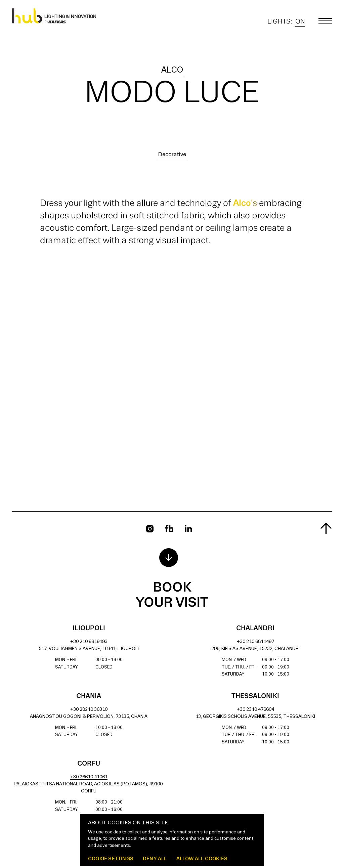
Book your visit (172, 595)
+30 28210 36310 (89, 709)
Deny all (155, 858)
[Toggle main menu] (325, 21)
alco (172, 70)
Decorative (172, 154)
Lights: (286, 21)
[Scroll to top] (326, 528)
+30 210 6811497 (255, 642)
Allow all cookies (201, 858)
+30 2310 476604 (255, 709)
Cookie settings (110, 858)
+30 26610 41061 (89, 777)
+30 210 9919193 (89, 642)
